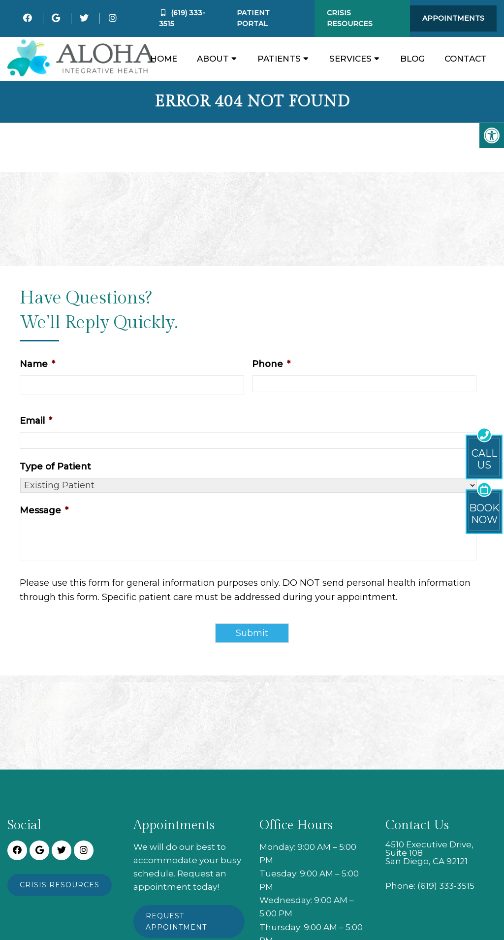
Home (163, 59)
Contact (465, 59)
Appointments (453, 18)
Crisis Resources (350, 18)
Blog (412, 59)
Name (37, 364)
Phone (271, 364)
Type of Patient (55, 466)
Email (36, 420)
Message (44, 510)
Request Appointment (176, 921)
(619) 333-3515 (445, 886)
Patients (279, 59)
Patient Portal (253, 18)
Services (350, 59)
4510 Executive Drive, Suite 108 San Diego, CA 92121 (429, 853)
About (213, 59)
